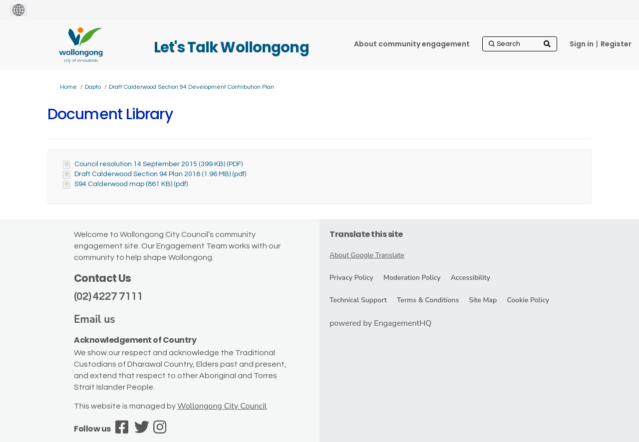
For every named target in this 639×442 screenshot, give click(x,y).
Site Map (483, 300)
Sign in (582, 44)
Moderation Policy (412, 277)
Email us (94, 319)
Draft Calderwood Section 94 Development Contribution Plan (191, 87)
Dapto (93, 87)
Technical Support (358, 300)
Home (68, 87)
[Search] (519, 43)
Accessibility (470, 277)
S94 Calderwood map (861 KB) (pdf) (131, 184)
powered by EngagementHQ (380, 323)
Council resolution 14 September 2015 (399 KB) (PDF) (158, 164)
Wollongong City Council (222, 406)
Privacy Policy (351, 277)
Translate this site (366, 234)
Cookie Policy (528, 300)
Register (616, 44)
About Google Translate (366, 255)
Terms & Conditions (428, 300)
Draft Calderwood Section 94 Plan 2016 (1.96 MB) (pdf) (160, 174)
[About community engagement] (411, 44)
